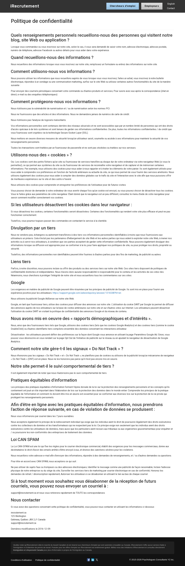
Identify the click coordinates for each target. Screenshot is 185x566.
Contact (171, 8)
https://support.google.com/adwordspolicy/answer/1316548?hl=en (87, 293)
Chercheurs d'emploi (122, 6)
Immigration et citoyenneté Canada (28, 550)
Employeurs (152, 6)
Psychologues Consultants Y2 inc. (158, 559)
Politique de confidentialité (47, 560)
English (171, 3)
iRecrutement (24, 6)
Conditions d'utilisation (21, 560)
